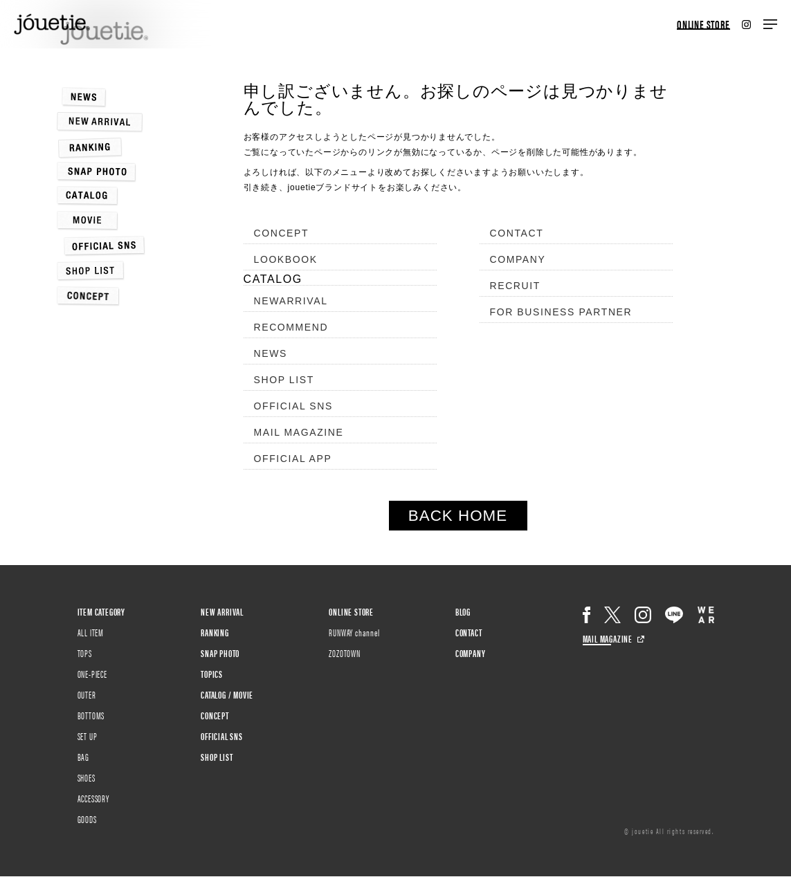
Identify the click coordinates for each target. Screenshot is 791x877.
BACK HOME (457, 515)
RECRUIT (515, 285)
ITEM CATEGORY (101, 611)
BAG (83, 757)
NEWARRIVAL (291, 300)
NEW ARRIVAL (222, 611)
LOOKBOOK (286, 259)
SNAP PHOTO (220, 653)
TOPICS (212, 674)
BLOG (463, 611)
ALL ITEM (91, 632)
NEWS (270, 353)
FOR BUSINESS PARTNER (561, 311)
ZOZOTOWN (344, 653)
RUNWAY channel (354, 632)
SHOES (87, 777)
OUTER (87, 694)
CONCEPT (281, 233)
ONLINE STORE (703, 24)
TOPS (85, 653)
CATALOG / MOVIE (227, 694)
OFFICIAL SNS (293, 406)
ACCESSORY (93, 798)
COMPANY (518, 259)
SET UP (88, 736)
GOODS (87, 819)
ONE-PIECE (92, 674)
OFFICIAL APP (293, 458)
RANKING (215, 632)
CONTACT (517, 233)
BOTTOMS (91, 715)
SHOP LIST (284, 379)
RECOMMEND (291, 327)
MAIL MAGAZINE (299, 432)
